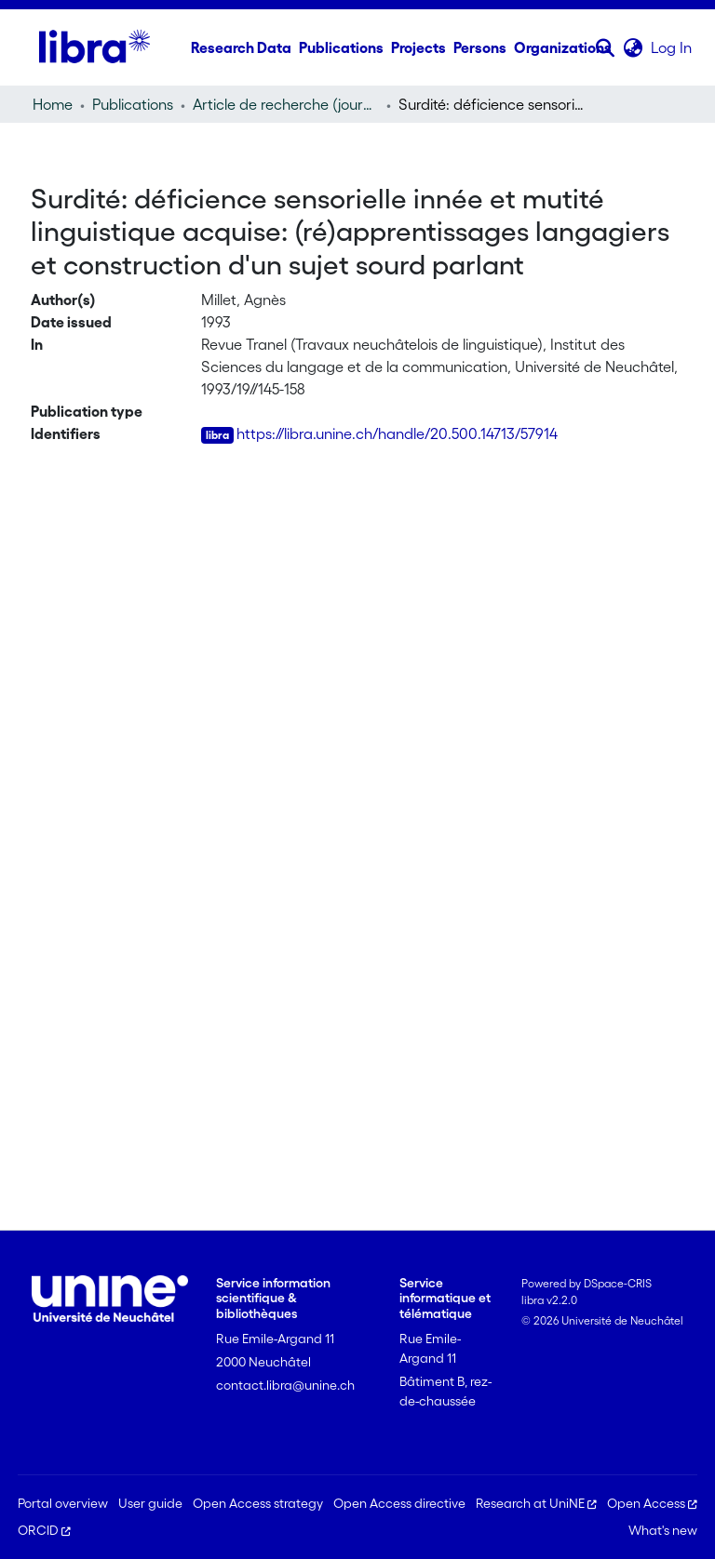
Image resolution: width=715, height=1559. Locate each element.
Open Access (652, 1503)
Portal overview (63, 1503)
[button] (604, 47)
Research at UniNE (536, 1503)
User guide (150, 1503)
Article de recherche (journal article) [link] (286, 104)
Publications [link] (132, 104)
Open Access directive (399, 1503)
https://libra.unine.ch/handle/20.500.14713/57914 (397, 433)
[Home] (94, 47)
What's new (662, 1530)
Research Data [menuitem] (241, 47)
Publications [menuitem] (341, 47)
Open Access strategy (258, 1503)
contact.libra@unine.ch (285, 1385)
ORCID (44, 1530)
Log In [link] (672, 47)
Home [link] (53, 104)
